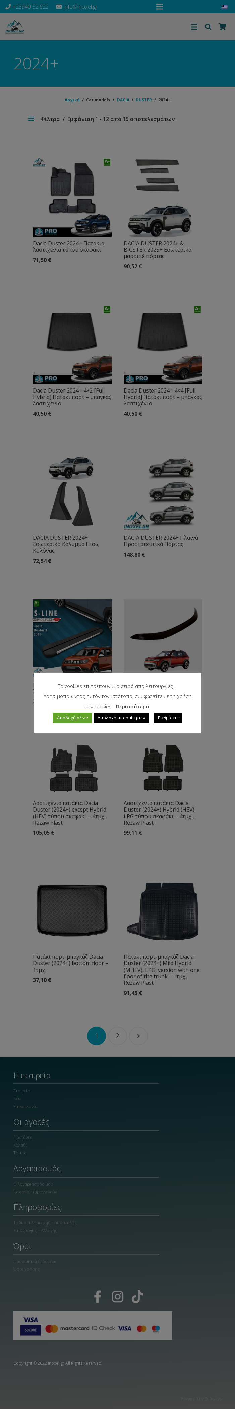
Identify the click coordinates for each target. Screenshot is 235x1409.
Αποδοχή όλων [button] (72, 718)
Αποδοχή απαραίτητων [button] (121, 718)
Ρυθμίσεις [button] (168, 718)
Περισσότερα (132, 706)
